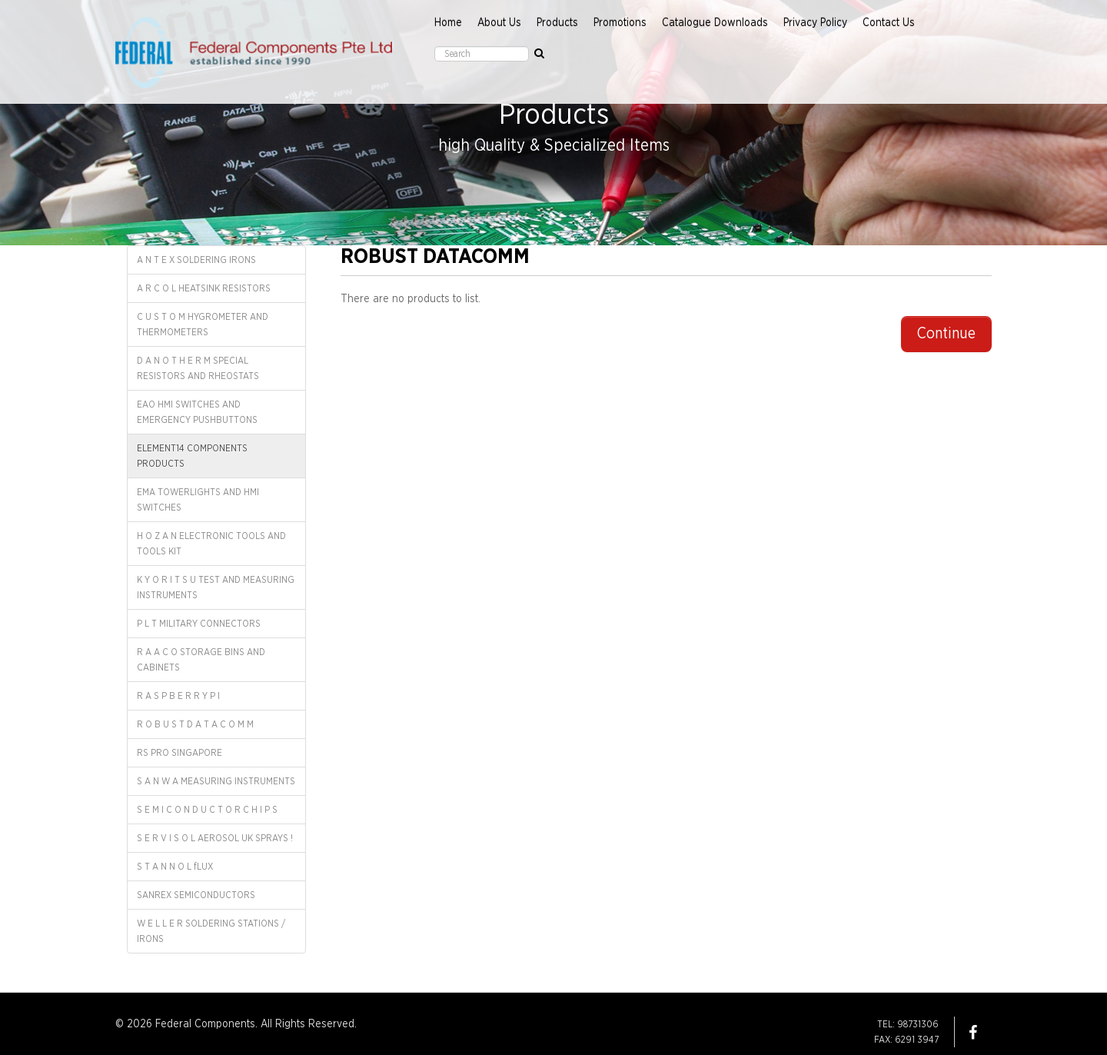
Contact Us (889, 23)
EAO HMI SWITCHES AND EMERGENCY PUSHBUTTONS (197, 412)
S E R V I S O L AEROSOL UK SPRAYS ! (215, 838)
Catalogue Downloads (715, 23)
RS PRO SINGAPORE (179, 752)
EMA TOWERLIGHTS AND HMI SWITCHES (198, 500)
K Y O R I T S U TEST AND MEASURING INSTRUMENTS (215, 587)
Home (448, 23)
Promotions (620, 23)
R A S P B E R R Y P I (178, 696)
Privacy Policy (815, 23)
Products (557, 23)
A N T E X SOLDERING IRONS (196, 260)
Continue (946, 333)
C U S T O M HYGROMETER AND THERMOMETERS (202, 324)
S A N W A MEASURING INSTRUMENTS (216, 781)
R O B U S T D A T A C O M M (195, 724)
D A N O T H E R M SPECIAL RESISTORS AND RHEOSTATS (198, 368)
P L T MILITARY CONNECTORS (199, 623)
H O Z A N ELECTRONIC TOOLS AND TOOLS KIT (211, 543)
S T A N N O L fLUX (175, 866)
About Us (499, 23)
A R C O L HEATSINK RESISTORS (204, 288)
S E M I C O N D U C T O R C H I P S (207, 809)
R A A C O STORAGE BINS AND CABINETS (201, 659)
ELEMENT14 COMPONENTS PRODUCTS (192, 456)
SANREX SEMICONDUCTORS (196, 895)
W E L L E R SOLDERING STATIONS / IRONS (211, 931)
